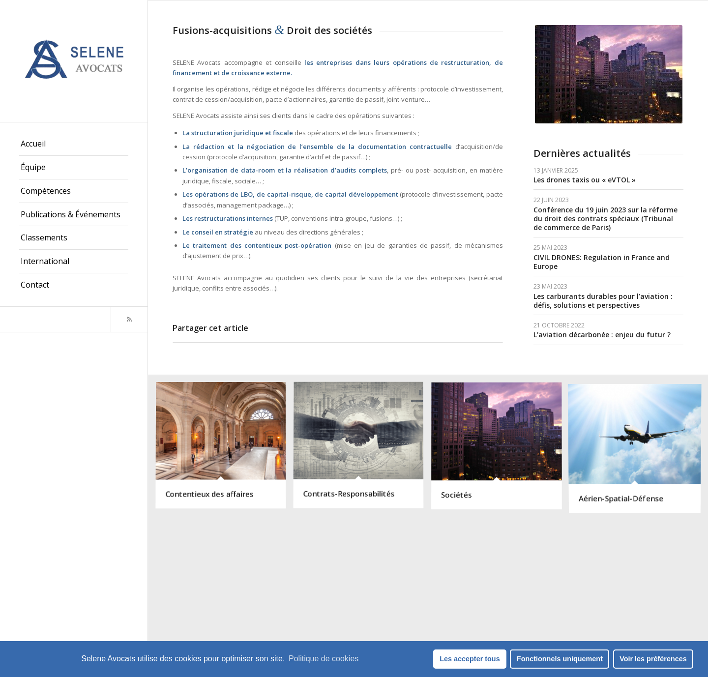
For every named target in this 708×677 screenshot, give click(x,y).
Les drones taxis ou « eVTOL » (584, 179)
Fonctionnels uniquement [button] (560, 659)
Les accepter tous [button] (470, 659)
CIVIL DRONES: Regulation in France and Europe (601, 262)
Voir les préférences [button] (653, 659)
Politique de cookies (323, 658)
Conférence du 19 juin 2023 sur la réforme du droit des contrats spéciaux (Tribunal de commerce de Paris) (605, 218)
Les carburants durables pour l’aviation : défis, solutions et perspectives (603, 301)
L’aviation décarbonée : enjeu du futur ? (602, 334)
